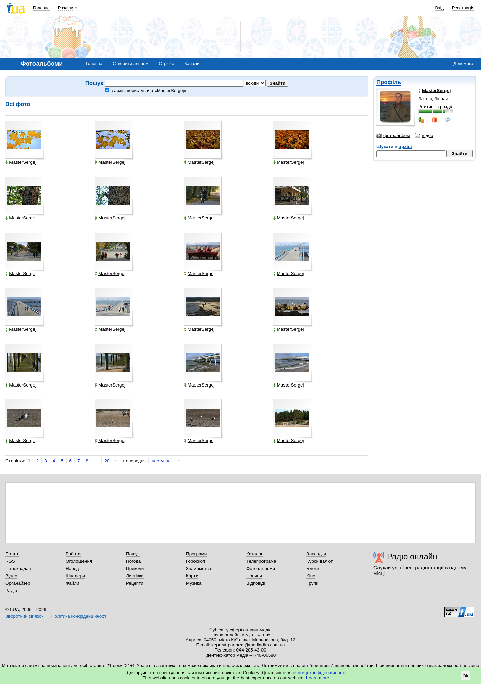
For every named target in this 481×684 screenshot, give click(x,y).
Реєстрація (463, 7)
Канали (191, 63)
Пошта (12, 553)
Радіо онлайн (412, 556)
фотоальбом (393, 135)
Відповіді (255, 583)
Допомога (463, 63)
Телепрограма (261, 561)
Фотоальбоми (260, 568)
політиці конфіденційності (318, 672)
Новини (254, 575)
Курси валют (319, 561)
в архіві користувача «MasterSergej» (145, 90)
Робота (73, 553)
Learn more (317, 677)
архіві (405, 146)
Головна (41, 7)
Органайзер (17, 583)
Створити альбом (130, 63)
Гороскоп (195, 561)
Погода (133, 561)
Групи (312, 583)
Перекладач (18, 568)
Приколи (135, 568)
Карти (192, 575)
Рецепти (134, 583)
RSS (10, 561)
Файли (72, 583)
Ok (465, 675)
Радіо (11, 590)
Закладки (316, 553)
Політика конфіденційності (79, 616)
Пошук (133, 553)
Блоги (312, 568)
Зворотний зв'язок (24, 616)
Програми (196, 553)
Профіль (388, 82)
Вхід (439, 7)
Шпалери (75, 575)
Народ (72, 568)
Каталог (254, 553)
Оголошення (79, 561)
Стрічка (166, 63)
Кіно (310, 575)
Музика (193, 583)
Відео (11, 575)
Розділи (65, 7)
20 (107, 460)
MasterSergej (20, 162)
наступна (161, 460)
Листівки (135, 575)
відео (424, 135)
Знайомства (198, 568)
